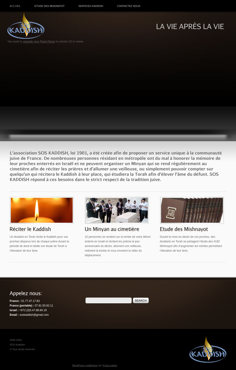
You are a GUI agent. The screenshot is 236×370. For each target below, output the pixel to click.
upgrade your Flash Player (39, 41)
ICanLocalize (110, 365)
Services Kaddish (90, 6)
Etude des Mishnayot (50, 6)
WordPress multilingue (84, 365)
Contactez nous (128, 6)
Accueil (15, 6)
